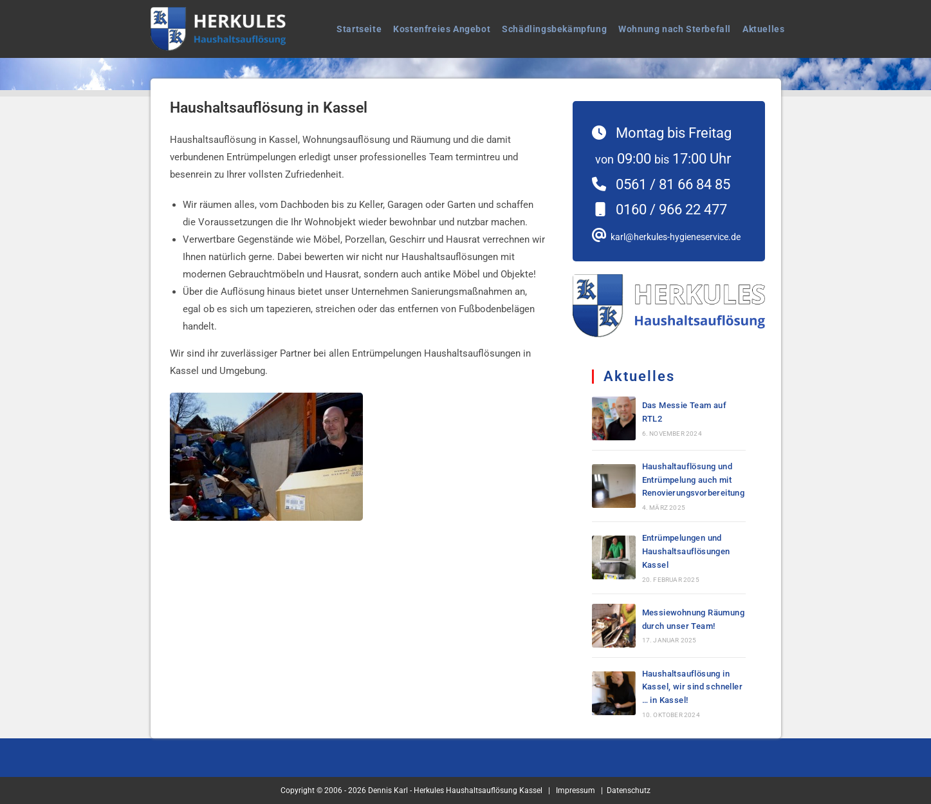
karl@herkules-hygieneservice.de (674, 237)
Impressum (575, 790)
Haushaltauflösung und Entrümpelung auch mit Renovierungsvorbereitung (693, 480)
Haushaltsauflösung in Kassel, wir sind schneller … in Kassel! (692, 687)
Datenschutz (628, 790)
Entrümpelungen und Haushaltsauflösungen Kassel (686, 551)
